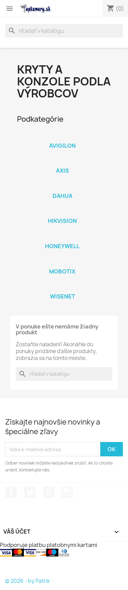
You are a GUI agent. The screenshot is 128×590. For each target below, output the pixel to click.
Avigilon (62, 145)
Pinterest (48, 492)
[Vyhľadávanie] (64, 31)
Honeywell (62, 246)
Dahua (62, 196)
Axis (62, 170)
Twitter (30, 492)
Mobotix (62, 271)
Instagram (67, 492)
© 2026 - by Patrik (27, 581)
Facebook (11, 492)
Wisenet (62, 296)
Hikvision (62, 221)
